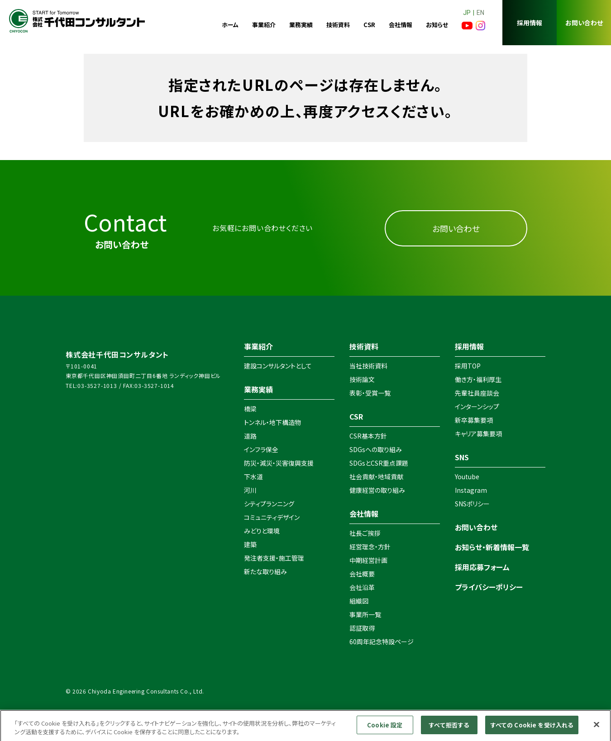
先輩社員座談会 (477, 392)
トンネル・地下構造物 (272, 422)
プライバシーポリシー (489, 586)
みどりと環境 (262, 530)
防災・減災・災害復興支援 (279, 462)
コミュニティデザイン (272, 517)
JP (467, 12)
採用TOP (468, 365)
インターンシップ (477, 406)
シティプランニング (269, 503)
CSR (369, 24)
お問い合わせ (584, 22)
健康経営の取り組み (377, 490)
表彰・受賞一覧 (370, 392)
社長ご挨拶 (364, 533)
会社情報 (400, 24)
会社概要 (362, 573)
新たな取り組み (265, 571)
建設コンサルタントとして (278, 365)
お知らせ (437, 24)
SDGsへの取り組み (375, 449)
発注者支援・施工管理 (274, 557)
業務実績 (301, 24)
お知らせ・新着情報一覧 (492, 547)
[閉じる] (596, 728)
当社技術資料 (368, 365)
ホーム (230, 24)
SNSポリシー (472, 503)
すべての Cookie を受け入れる (531, 728)
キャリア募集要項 (478, 433)
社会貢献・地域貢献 (376, 476)
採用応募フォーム (482, 567)
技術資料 (338, 24)
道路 (250, 435)
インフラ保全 (261, 449)
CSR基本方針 (368, 435)
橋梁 (250, 408)
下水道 (253, 476)
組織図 (358, 600)
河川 (250, 490)
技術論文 (362, 379)
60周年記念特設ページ (381, 641)
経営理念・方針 (370, 546)
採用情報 (529, 22)
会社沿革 (362, 587)
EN (480, 12)
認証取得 (362, 627)
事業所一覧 (365, 614)
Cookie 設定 (384, 728)
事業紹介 (264, 24)
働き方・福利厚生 (478, 379)
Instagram (471, 490)
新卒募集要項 (474, 420)
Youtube (467, 476)
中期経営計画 (368, 560)
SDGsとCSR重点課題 (378, 462)
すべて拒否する (449, 728)
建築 (250, 544)
